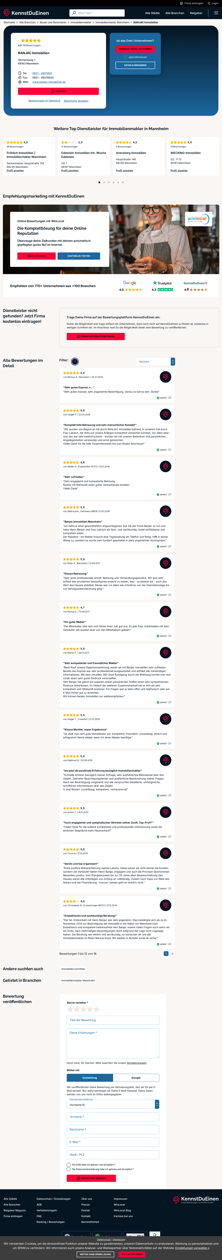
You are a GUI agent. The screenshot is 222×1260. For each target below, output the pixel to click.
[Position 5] (118, 182)
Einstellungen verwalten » (192, 1248)
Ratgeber (196, 13)
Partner (85, 1210)
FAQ (39, 1216)
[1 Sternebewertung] (70, 1009)
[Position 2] (104, 182)
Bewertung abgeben (76, 100)
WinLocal (119, 1204)
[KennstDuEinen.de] (26, 13)
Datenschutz (44, 1198)
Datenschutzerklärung (87, 1169)
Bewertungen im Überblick (44, 100)
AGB (78, 1164)
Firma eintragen (13, 1216)
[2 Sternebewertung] (77, 1009)
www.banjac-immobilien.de (49, 81)
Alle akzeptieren (132, 1254)
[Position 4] (113, 182)
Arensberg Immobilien (131, 153)
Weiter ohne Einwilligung (95, 1254)
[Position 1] (99, 182)
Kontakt (86, 1216)
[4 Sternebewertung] (90, 1009)
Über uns (86, 1198)
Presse (85, 1204)
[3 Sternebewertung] (83, 1009)
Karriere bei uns (123, 1216)
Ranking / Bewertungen (51, 1221)
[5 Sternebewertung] (96, 1009)
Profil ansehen (29, 170)
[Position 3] (109, 182)
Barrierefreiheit (90, 1221)
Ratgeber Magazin (15, 1210)
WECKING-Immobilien (186, 153)
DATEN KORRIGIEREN (135, 65)
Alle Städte (152, 13)
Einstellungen (62, 1198)
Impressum (120, 1198)
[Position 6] (123, 182)
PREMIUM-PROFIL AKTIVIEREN (135, 49)
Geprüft (163, 398)
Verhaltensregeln (136, 1062)
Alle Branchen (174, 13)
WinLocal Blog (122, 1210)
